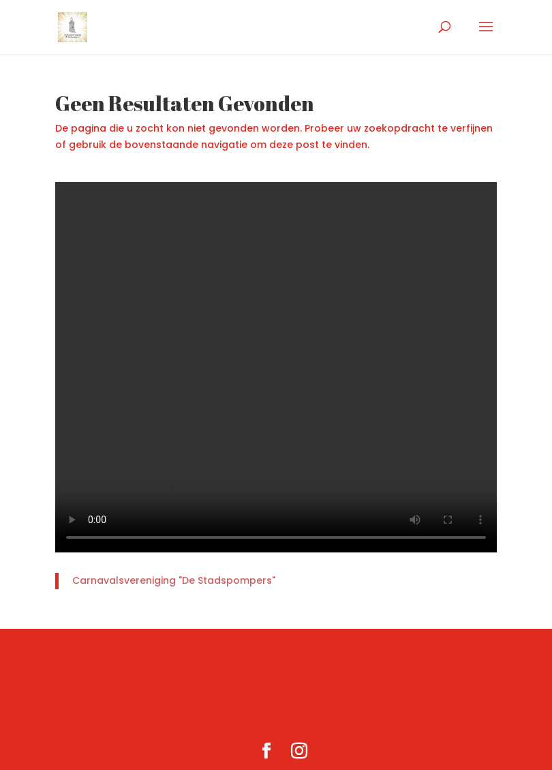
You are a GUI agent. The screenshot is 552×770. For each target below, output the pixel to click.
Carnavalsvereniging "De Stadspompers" (173, 580)
